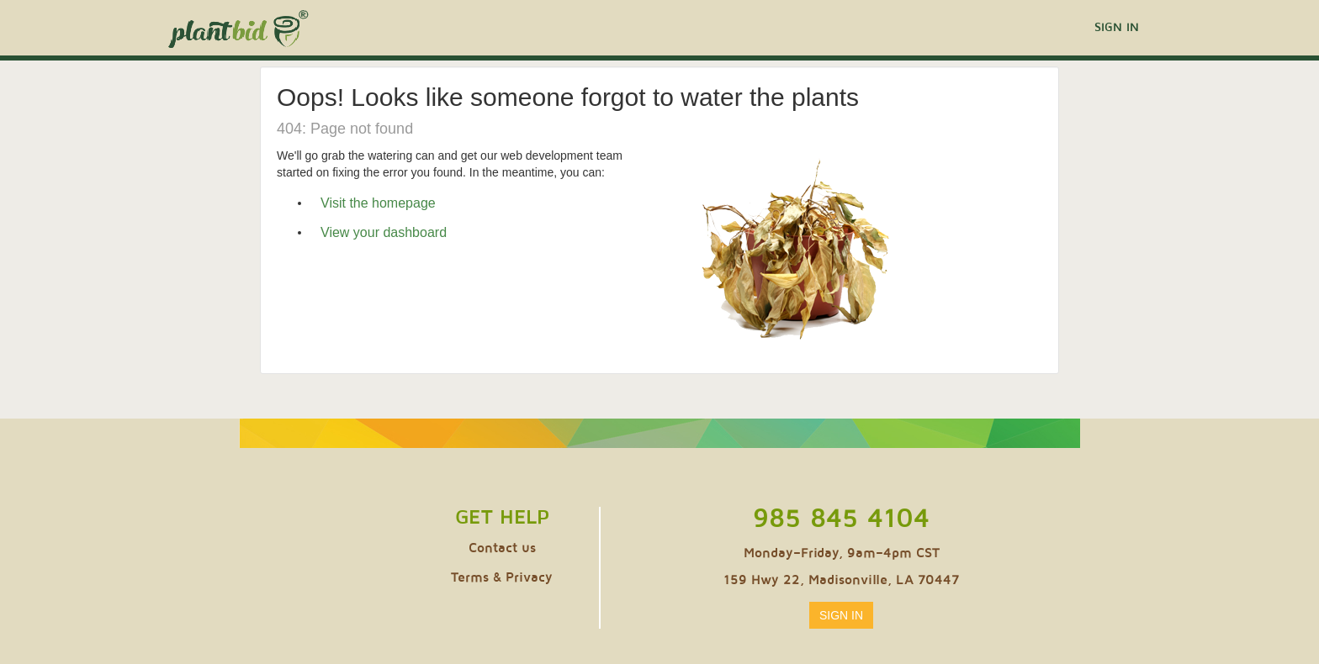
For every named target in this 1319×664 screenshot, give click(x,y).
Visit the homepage (378, 203)
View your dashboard (383, 232)
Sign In (1116, 27)
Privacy (529, 577)
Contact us (502, 548)
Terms (470, 577)
